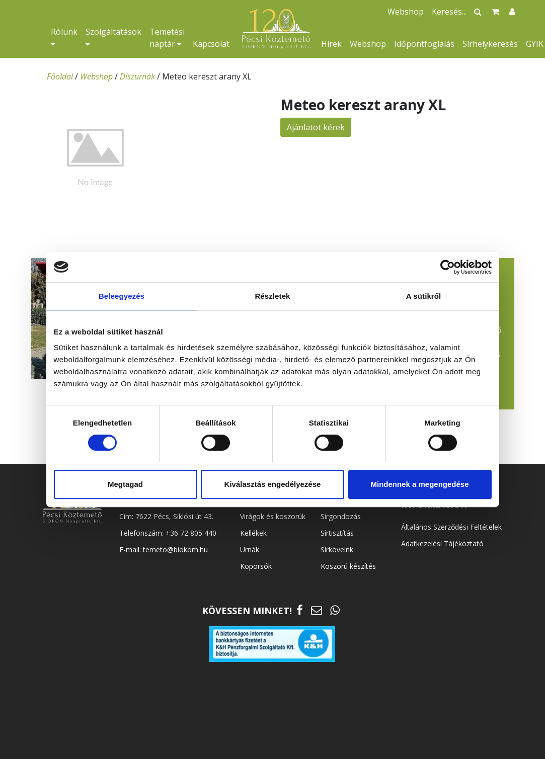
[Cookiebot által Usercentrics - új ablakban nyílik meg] (448, 267)
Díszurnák (137, 76)
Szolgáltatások (113, 37)
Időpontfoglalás (424, 43)
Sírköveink (337, 549)
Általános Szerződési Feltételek (451, 527)
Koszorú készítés (348, 566)
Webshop (368, 43)
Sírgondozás (341, 516)
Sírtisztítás (337, 533)
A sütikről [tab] (423, 296)
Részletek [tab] (272, 296)
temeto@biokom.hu (175, 549)
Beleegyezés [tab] (121, 296)
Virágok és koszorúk (272, 516)
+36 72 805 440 (191, 533)
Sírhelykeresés (490, 43)
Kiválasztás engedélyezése (272, 484)
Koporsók (256, 566)
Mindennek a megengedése (419, 484)
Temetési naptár (167, 37)
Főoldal (60, 76)
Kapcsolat (211, 43)
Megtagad (125, 484)
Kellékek (253, 533)
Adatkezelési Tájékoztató (442, 543)
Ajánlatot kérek (316, 127)
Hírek (331, 43)
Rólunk (64, 37)
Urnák (249, 549)
